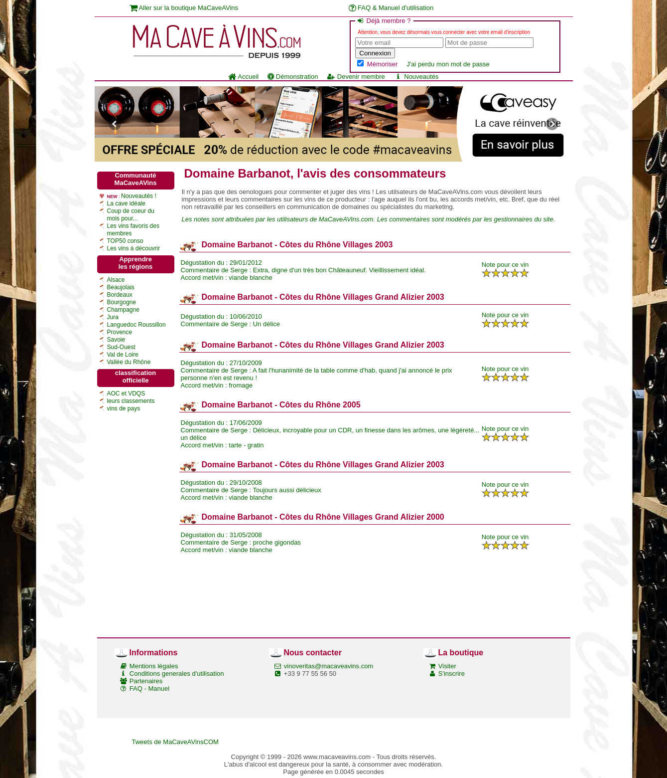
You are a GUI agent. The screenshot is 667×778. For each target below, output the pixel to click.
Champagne (123, 309)
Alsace (116, 279)
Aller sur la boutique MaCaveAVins (184, 7)
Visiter (447, 666)
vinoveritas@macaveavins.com (328, 666)
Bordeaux (120, 294)
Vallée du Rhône (129, 362)
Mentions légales (154, 666)
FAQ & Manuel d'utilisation (391, 7)
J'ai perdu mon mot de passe (448, 64)
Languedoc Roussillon (136, 324)
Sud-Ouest (121, 347)
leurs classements (131, 400)
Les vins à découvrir (133, 248)
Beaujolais (120, 287)
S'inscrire (451, 673)
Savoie (116, 339)
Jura (113, 317)
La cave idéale (126, 203)
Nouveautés (416, 76)
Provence (120, 332)
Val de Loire (122, 354)
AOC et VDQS (126, 393)
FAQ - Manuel (149, 688)
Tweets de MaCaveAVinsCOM (175, 742)
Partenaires (146, 681)
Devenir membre (356, 76)
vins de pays (123, 408)
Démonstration (292, 76)
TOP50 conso (125, 240)
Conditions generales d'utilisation (177, 673)
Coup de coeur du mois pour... (130, 214)
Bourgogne (121, 302)
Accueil (243, 76)
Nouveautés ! (138, 196)
